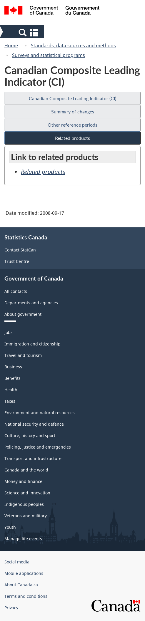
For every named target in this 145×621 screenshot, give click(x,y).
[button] (22, 32)
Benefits (12, 378)
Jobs (8, 332)
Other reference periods (72, 124)
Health (10, 389)
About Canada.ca (21, 585)
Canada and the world (26, 470)
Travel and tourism (23, 355)
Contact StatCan (20, 250)
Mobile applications (23, 573)
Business (13, 367)
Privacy (11, 607)
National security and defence (34, 424)
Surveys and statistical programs (48, 55)
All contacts (15, 291)
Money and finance (23, 481)
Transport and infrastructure (32, 458)
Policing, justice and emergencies (37, 447)
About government (22, 314)
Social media (16, 562)
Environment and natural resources (39, 412)
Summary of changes (72, 111)
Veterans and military (25, 515)
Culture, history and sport (29, 435)
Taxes (9, 401)
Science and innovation (27, 493)
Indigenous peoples (24, 504)
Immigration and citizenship (32, 344)
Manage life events (23, 538)
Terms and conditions (25, 596)
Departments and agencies (31, 303)
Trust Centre (16, 261)
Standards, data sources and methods (73, 45)
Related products (72, 138)
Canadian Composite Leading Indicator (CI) (72, 98)
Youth (10, 527)
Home (11, 45)
